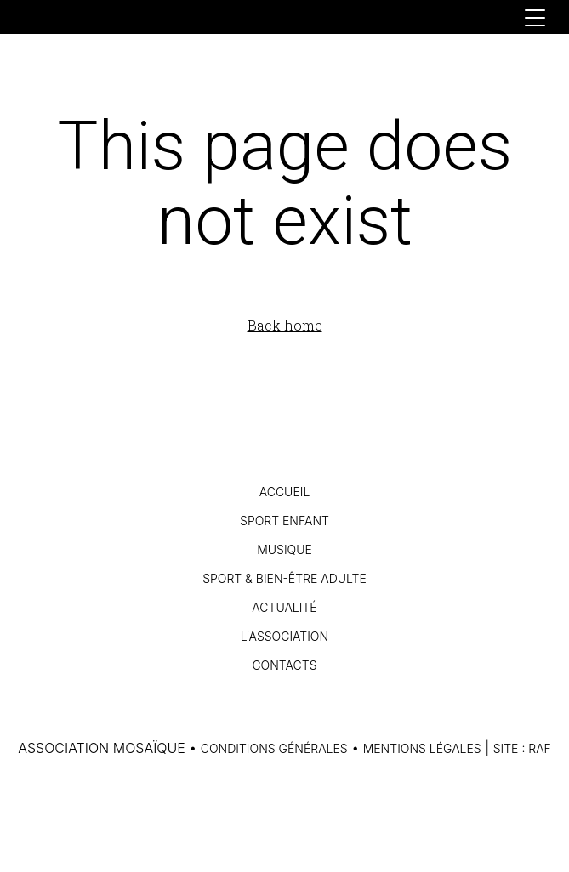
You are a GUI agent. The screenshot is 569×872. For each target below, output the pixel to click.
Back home (285, 325)
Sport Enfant (284, 520)
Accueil (284, 491)
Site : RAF (522, 748)
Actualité (284, 607)
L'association (284, 636)
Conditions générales (274, 748)
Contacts (284, 665)
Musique (284, 549)
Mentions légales (422, 748)
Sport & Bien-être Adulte (284, 578)
